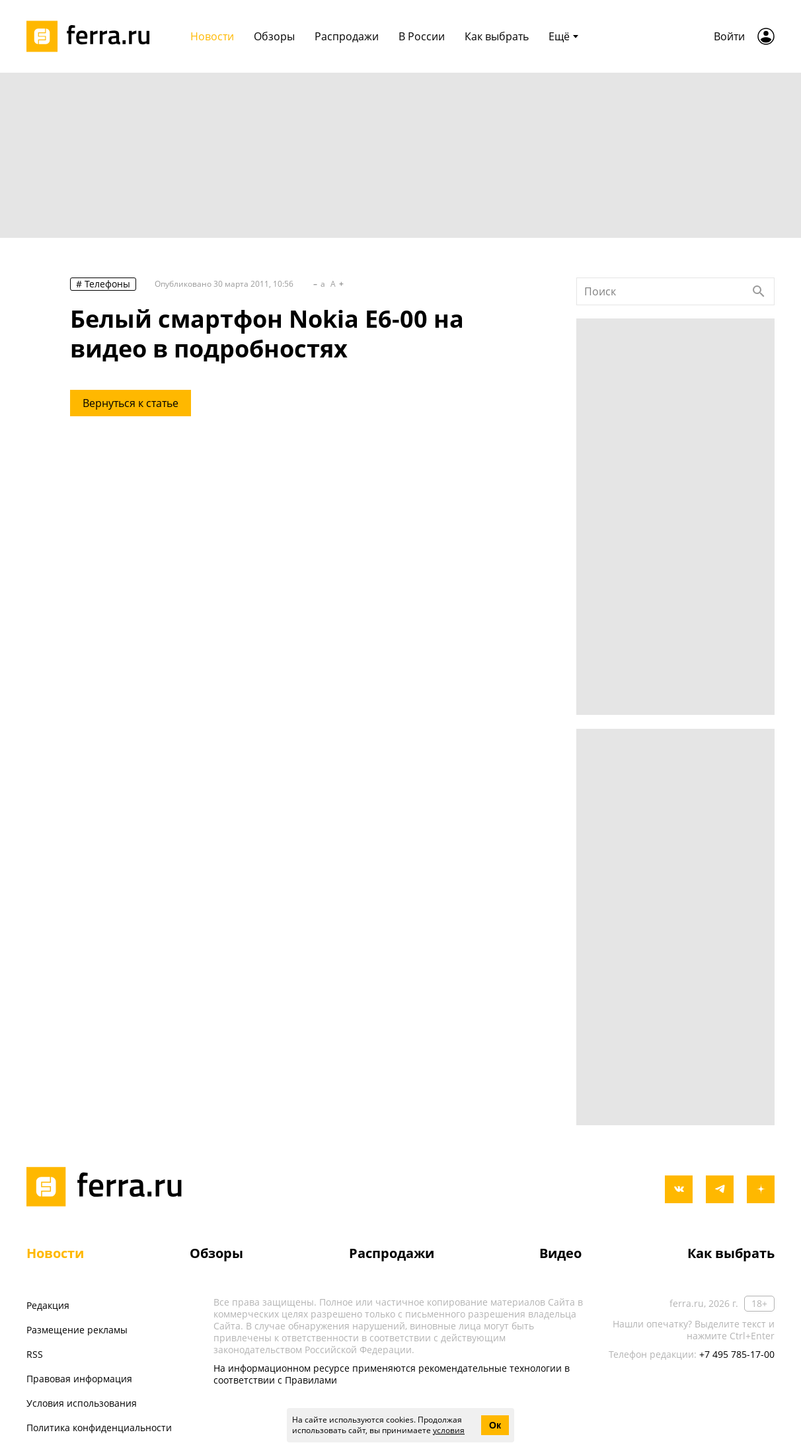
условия (449, 1430)
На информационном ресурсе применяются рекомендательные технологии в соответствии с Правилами (391, 1374)
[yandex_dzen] (761, 1189)
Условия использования (81, 1403)
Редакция (47, 1305)
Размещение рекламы (77, 1329)
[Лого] (92, 36)
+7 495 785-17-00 (737, 1354)
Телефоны (107, 284)
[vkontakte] (679, 1189)
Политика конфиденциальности (99, 1427)
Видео (560, 1253)
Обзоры (216, 1253)
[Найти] (759, 291)
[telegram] (720, 1189)
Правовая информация (79, 1378)
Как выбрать (731, 1253)
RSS (34, 1354)
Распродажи (391, 1253)
